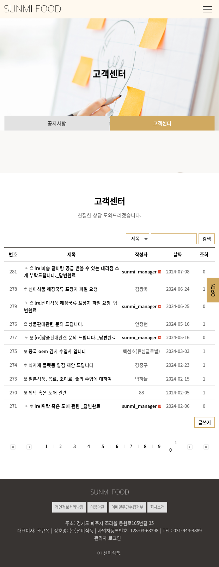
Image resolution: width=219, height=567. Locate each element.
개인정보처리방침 (69, 507)
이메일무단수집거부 (127, 507)
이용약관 (97, 507)
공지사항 (57, 123)
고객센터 (162, 123)
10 (173, 446)
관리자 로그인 (107, 537)
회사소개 (157, 507)
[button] (139, 271)
